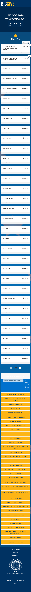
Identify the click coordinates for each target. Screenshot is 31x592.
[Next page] (20, 368)
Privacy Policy (15, 555)
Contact (15, 552)
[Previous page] (11, 368)
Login (15, 583)
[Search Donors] (26, 42)
